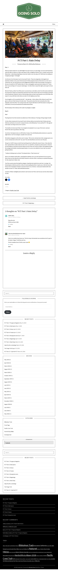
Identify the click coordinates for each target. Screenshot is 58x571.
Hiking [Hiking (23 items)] (6, 552)
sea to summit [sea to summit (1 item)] (28, 558)
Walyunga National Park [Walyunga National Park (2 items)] (10, 560)
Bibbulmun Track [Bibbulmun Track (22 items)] (26, 545)
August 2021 (7, 369)
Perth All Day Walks (9, 431)
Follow (8, 312)
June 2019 (6, 388)
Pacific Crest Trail (14, 190)
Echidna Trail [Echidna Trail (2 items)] (26, 549)
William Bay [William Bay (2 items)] (37, 560)
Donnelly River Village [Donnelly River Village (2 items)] (14, 549)
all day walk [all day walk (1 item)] (7, 545)
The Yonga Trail (8, 348)
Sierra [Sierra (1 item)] (38, 558)
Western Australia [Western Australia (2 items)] (27, 560)
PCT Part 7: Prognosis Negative (12, 323)
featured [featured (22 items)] (33, 548)
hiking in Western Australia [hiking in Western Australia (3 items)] (22, 552)
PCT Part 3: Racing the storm (11, 335)
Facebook (7, 443)
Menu (53, 24)
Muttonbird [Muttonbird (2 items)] (5, 555)
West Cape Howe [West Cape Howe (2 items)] (19, 560)
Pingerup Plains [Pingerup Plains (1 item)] (22, 558)
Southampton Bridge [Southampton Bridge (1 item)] (42, 558)
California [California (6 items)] (43, 545)
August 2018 (7, 404)
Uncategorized (7, 434)
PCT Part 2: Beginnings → (29, 203)
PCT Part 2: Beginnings (9, 338)
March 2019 (7, 398)
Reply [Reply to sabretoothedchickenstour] (9, 246)
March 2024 (7, 366)
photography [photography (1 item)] (17, 558)
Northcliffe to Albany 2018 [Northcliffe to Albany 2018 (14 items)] (25, 555)
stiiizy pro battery (7, 523)
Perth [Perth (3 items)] (13, 558)
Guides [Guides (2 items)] (48, 549)
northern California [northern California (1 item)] (39, 555)
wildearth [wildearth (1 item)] (33, 560)
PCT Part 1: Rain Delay (9, 342)
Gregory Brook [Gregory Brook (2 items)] (43, 549)
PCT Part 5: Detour (9, 329)
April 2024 (6, 363)
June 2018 (6, 410)
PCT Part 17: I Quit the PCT (10, 351)
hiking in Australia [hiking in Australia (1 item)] (12, 552)
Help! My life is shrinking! (10, 345)
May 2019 (6, 391)
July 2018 (6, 407)
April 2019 (6, 394)
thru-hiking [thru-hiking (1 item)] (49, 558)
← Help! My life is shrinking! (29, 198)
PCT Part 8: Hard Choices (17, 523)
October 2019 (7, 375)
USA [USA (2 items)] (4, 560)
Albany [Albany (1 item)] (4, 545)
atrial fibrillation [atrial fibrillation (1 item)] (12, 545)
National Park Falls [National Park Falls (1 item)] (11, 555)
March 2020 (7, 372)
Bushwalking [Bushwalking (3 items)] (37, 545)
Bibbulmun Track (8, 422)
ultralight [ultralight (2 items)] (53, 558)
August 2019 (7, 382)
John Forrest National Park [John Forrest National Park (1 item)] (33, 552)
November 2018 (8, 401)
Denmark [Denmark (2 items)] (5, 549)
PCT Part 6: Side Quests (10, 326)
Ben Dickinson (36, 64)
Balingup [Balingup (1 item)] (17, 545)
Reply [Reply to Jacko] (9, 226)
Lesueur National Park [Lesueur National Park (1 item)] (48, 552)
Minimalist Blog (32, 567)
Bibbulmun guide (13, 526)
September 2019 (8, 378)
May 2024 (6, 359)
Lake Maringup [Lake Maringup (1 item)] (41, 552)
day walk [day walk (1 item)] (48, 545)
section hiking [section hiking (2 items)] (34, 558)
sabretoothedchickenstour (15, 233)
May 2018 (6, 413)
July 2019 (6, 385)
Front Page (7, 425)
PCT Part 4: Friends (9, 332)
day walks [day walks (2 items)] (52, 545)
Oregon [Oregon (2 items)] (45, 555)
